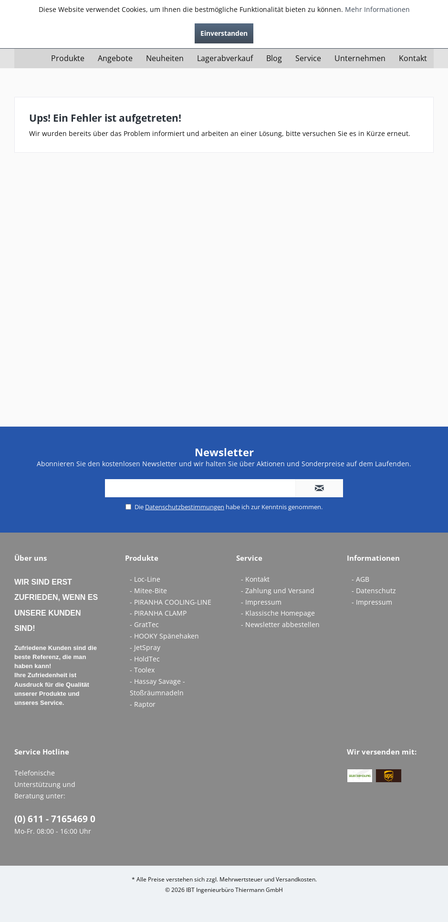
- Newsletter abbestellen (280, 624)
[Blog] (274, 58)
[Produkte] (67, 58)
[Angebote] (115, 58)
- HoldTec (145, 658)
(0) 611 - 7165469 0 (54, 819)
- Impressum (261, 602)
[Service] (308, 58)
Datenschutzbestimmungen (184, 507)
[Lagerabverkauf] (225, 58)
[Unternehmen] (360, 58)
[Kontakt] (413, 58)
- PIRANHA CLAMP (158, 613)
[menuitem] (67, 58)
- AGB (360, 579)
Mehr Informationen (377, 9)
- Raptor (143, 704)
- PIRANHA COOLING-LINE (170, 602)
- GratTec (144, 624)
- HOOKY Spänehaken (164, 635)
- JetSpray (145, 647)
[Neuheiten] (164, 58)
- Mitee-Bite (148, 590)
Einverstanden (224, 33)
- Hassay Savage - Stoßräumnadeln (157, 687)
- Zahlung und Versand (277, 590)
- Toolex (142, 669)
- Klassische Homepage (278, 613)
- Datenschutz (374, 590)
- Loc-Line (145, 579)
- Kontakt (255, 579)
